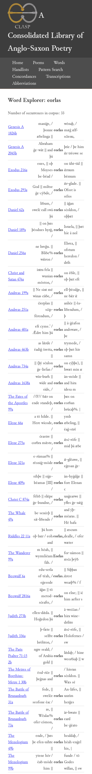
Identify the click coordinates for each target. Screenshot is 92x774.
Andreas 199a (18, 293)
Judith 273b (17, 616)
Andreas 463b (18, 349)
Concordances (24, 76)
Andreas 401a (18, 329)
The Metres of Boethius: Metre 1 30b (19, 676)
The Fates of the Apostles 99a (18, 403)
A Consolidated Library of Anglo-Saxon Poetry (45, 32)
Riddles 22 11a (19, 536)
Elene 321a (16, 463)
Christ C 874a (18, 499)
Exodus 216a (17, 170)
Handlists (20, 69)
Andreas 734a (18, 366)
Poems (38, 63)
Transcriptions (58, 76)
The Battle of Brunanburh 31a (18, 696)
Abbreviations (24, 83)
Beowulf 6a (16, 576)
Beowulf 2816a (19, 596)
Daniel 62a (16, 210)
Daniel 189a (17, 230)
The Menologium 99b (18, 762)
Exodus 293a (17, 190)
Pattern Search (51, 69)
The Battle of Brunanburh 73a (18, 719)
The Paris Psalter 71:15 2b (17, 656)
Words (59, 63)
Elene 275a (16, 443)
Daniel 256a (17, 253)
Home (17, 63)
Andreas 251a (18, 310)
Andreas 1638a (19, 383)
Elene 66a (15, 423)
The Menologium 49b (18, 742)
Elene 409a (16, 483)
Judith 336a (17, 636)
